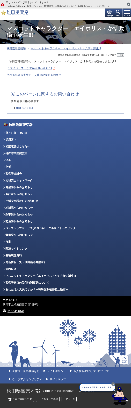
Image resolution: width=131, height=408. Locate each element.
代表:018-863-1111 (22, 399)
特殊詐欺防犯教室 (16, 153)
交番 (8, 167)
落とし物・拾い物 (16, 132)
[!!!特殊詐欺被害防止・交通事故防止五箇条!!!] (34, 75)
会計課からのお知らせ (19, 194)
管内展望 (10, 269)
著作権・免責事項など (25, 371)
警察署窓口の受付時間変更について (27, 282)
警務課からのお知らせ (19, 187)
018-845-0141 (24, 108)
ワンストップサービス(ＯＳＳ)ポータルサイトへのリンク (40, 228)
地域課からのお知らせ (19, 207)
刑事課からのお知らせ (19, 214)
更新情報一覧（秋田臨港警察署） (25, 262)
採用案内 (10, 139)
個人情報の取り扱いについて (91, 371)
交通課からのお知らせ (19, 221)
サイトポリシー (56, 371)
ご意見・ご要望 (49, 399)
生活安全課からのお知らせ (21, 201)
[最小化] (113, 384)
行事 (8, 241)
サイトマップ (57, 379)
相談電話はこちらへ (17, 146)
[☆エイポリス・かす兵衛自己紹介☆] (31, 68)
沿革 (8, 160)
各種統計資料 (13, 255)
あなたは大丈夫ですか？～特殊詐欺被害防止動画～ (36, 289)
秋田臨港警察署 (16, 48)
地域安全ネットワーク (19, 180)
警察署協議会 (13, 173)
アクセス (70, 399)
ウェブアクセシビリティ (26, 379)
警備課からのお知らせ (19, 235)
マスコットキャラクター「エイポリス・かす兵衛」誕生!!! (66, 48)
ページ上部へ (124, 361)
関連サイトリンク (16, 248)
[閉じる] (128, 4)
